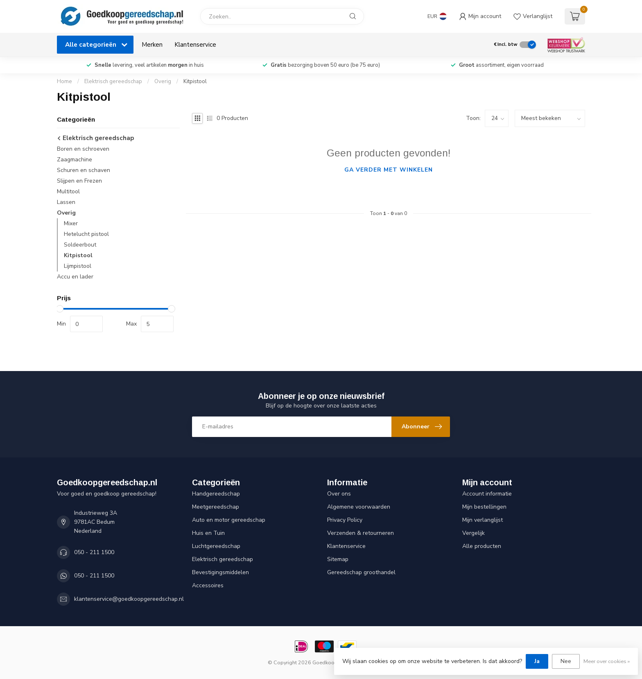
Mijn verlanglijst (482, 520)
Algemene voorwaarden (358, 507)
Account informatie (487, 494)
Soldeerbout (80, 245)
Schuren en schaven (83, 170)
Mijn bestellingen (484, 507)
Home (64, 81)
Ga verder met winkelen (388, 170)
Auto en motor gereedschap (228, 520)
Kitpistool (195, 81)
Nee (566, 661)
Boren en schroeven (83, 149)
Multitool (68, 191)
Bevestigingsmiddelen (220, 572)
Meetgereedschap (215, 507)
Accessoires (208, 585)
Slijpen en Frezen (79, 181)
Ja (537, 661)
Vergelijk (473, 533)
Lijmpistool (77, 266)
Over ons (339, 494)
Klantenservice (195, 44)
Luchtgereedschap (216, 546)
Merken (152, 44)
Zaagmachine (74, 159)
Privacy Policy (344, 520)
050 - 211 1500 (94, 552)
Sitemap (337, 559)
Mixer (71, 223)
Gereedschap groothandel (361, 572)
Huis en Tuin (208, 533)
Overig (163, 81)
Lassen (66, 202)
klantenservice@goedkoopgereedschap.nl (129, 599)
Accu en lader (75, 277)
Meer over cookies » (606, 661)
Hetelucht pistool (86, 234)
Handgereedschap (216, 494)
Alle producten (481, 546)
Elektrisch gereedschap (113, 81)
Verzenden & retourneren (360, 533)
